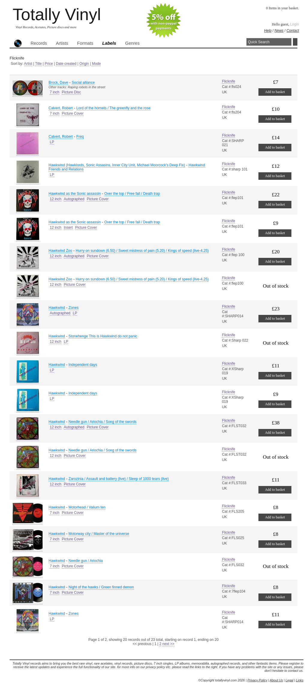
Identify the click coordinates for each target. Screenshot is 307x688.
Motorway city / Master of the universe (99, 534)
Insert (68, 227)
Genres (132, 43)
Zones (74, 308)
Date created (66, 64)
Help (268, 31)
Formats (85, 43)
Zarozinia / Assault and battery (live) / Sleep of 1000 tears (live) (119, 479)
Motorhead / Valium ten (87, 507)
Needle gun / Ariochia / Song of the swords (103, 422)
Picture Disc (71, 92)
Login (294, 24)
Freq (80, 136)
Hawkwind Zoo (60, 251)
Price (49, 64)
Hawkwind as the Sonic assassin (75, 194)
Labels (109, 43)
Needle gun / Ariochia (86, 561)
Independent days (83, 365)
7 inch (54, 92)
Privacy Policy (257, 680)
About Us (276, 680)
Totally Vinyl (57, 14)
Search (295, 42)
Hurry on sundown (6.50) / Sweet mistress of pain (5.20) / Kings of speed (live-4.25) (142, 251)
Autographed (74, 199)
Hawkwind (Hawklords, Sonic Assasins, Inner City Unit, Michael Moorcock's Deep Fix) (117, 165)
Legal (289, 680)
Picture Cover (73, 113)
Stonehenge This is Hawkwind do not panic (103, 336)
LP (52, 142)
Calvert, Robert (61, 108)
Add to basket (275, 92)
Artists (62, 43)
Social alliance (83, 82)
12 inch (55, 199)
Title (38, 64)
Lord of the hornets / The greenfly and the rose (113, 108)
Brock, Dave (58, 82)
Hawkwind (57, 308)
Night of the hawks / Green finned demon (101, 587)
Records (39, 43)
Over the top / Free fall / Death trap (132, 194)
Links (299, 680)
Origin (84, 64)
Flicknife (228, 81)
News (279, 31)
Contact (293, 31)
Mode (96, 64)
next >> (168, 644)
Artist (28, 64)
